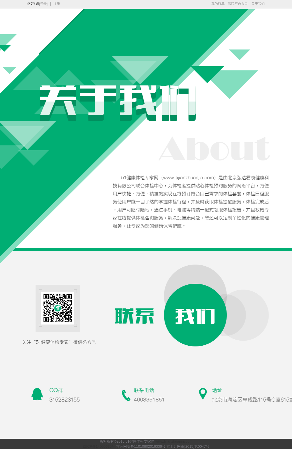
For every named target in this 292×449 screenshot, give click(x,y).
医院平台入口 (238, 4)
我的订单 (218, 4)
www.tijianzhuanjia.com (173, 441)
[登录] (43, 4)
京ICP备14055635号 (99, 446)
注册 (56, 4)
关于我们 (258, 4)
